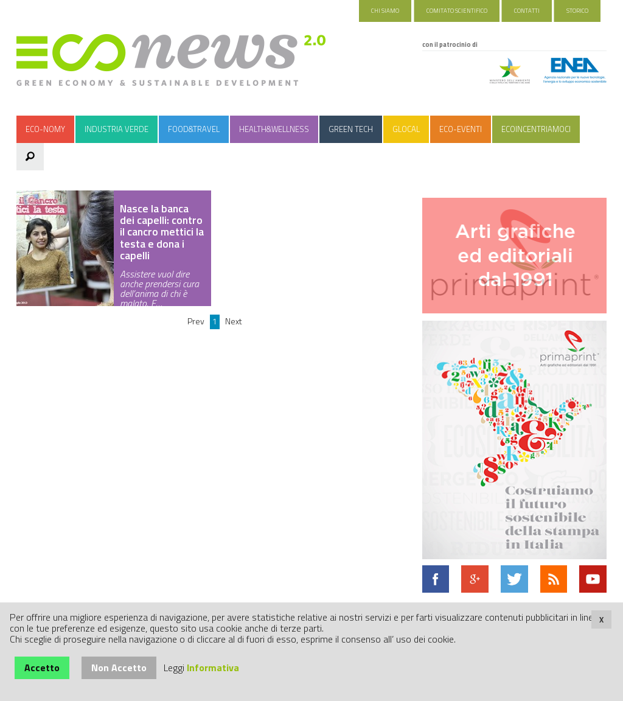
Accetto (42, 667)
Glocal (406, 129)
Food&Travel (194, 129)
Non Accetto (119, 667)
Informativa (213, 667)
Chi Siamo (385, 10)
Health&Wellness (274, 129)
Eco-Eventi (460, 129)
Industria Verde (116, 129)
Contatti (527, 10)
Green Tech (351, 129)
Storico (577, 10)
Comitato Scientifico (456, 10)
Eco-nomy (45, 129)
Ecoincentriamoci (536, 129)
